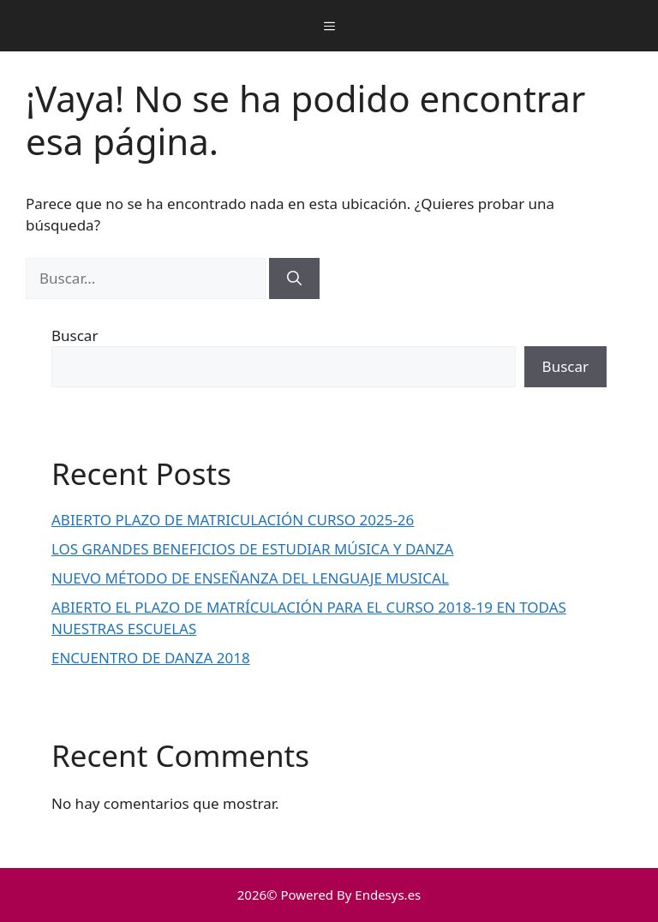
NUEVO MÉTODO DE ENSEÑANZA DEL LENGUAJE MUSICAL (250, 578)
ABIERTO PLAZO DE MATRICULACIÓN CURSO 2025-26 (232, 520)
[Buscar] (294, 278)
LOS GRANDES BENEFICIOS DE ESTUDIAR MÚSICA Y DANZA (252, 549)
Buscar (74, 335)
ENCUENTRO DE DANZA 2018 (150, 658)
